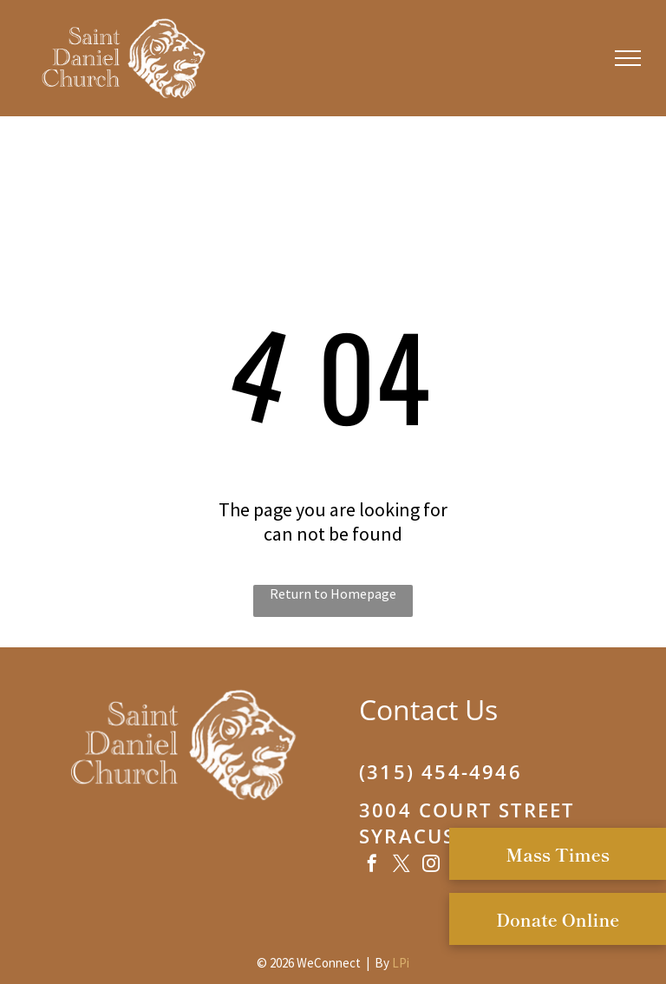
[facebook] (372, 865)
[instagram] (431, 865)
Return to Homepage (333, 593)
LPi (400, 962)
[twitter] (401, 865)
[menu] (627, 58)
